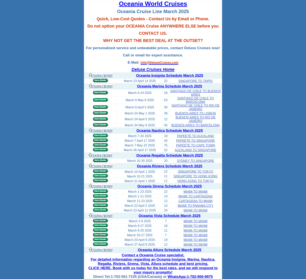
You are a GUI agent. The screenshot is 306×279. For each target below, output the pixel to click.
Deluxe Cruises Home (153, 69)
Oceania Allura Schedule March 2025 (169, 250)
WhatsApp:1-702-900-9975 (190, 277)
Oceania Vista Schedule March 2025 (169, 216)
